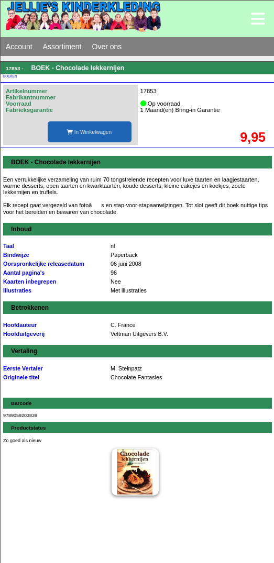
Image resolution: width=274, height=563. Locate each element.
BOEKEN (10, 76)
